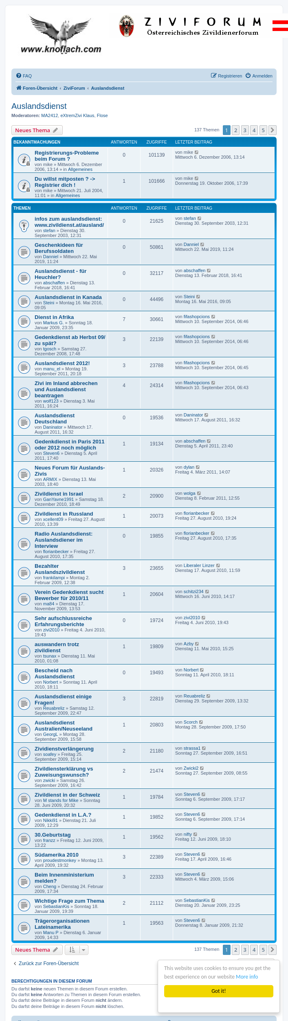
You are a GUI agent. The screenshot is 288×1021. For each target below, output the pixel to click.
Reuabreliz (54, 708)
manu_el (51, 368)
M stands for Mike (61, 800)
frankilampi (54, 577)
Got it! (218, 991)
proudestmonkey (59, 860)
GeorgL (50, 734)
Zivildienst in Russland (64, 514)
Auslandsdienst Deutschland (55, 418)
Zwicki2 (191, 768)
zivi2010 (51, 629)
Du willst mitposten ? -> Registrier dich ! (65, 182)
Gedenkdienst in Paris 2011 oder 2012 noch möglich (70, 445)
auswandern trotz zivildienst (57, 647)
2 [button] (235, 130)
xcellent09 (53, 519)
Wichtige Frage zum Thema (69, 901)
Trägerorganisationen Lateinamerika (62, 924)
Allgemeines (80, 169)
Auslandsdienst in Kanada (68, 297)
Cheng (49, 886)
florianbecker (196, 513)
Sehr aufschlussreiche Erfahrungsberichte (63, 621)
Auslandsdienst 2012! (62, 363)
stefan (49, 230)
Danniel (50, 256)
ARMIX (50, 479)
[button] (272, 130)
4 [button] (254, 130)
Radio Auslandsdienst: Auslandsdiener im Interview (63, 540)
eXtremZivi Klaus (77, 115)
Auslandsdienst (39, 106)
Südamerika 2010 (57, 855)
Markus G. (53, 322)
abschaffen (54, 282)
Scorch (191, 722)
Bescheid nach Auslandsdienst (55, 673)
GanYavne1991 (58, 499)
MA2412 (49, 115)
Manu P (51, 932)
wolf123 (51, 401)
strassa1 (192, 748)
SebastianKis (56, 906)
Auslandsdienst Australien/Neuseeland (63, 726)
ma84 (49, 603)
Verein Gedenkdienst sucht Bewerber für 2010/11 (69, 595)
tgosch (49, 348)
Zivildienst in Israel (59, 494)
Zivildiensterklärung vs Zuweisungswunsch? (64, 772)
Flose (102, 115)
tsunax (49, 655)
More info (247, 976)
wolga (190, 493)
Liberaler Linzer (199, 565)
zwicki (49, 780)
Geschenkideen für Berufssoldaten (59, 248)
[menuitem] (23, 76)
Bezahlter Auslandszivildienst (60, 569)
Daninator (53, 427)
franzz (49, 840)
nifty (188, 834)
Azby (188, 643)
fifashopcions (197, 316)
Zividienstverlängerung (64, 749)
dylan (189, 467)
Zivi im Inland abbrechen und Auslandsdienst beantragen (66, 389)
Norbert (50, 682)
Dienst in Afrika (54, 317)
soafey (49, 754)
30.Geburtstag (53, 835)
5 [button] (263, 130)
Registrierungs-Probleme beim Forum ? (67, 156)
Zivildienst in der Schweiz (67, 795)
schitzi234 (194, 591)
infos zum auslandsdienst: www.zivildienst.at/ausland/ (69, 222)
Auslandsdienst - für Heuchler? (61, 274)
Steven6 (51, 453)
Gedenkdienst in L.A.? (63, 815)
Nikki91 (50, 820)
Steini (49, 302)
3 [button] (245, 130)
